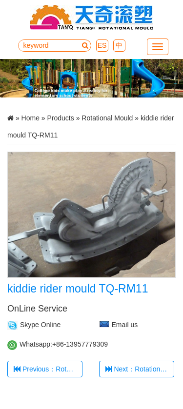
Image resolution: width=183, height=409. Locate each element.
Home (30, 118)
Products (60, 118)
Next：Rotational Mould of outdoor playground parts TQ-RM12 (139, 369)
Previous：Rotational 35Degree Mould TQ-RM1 (48, 369)
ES (102, 45)
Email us (125, 325)
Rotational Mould (107, 118)
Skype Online (40, 325)
